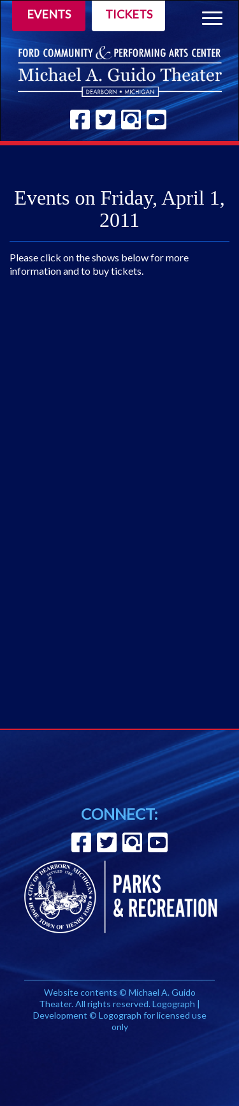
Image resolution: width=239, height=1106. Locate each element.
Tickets (128, 14)
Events (49, 14)
